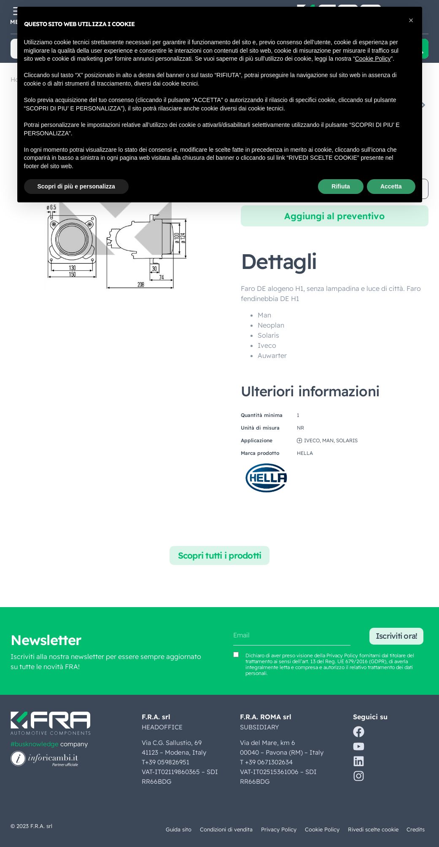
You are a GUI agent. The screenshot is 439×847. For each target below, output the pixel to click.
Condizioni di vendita (225, 829)
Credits (415, 829)
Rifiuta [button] (340, 186)
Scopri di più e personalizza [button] (76, 186)
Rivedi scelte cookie (372, 829)
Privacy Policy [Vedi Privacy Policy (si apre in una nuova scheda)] (342, 655)
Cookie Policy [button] (373, 58)
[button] (411, 20)
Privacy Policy (278, 829)
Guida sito (176, 829)
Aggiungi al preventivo (334, 215)
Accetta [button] (391, 186)
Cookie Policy (321, 829)
